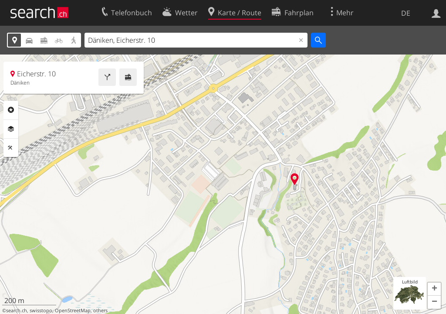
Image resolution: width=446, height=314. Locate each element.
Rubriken (10, 110)
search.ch (16, 310)
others (100, 310)
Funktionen (10, 148)
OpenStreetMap (73, 310)
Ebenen (10, 129)
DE (405, 13)
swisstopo (41, 310)
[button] (434, 289)
